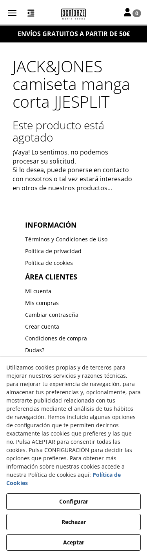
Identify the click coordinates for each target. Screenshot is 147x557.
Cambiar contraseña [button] (51, 314)
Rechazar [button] (74, 522)
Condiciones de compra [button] (56, 338)
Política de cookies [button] (49, 263)
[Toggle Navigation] (132, 13)
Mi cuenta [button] (38, 291)
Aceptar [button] (73, 542)
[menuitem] (73, 239)
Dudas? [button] (34, 350)
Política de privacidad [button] (53, 251)
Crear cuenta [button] (42, 326)
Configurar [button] (73, 501)
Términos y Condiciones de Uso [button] (66, 239)
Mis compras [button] (42, 303)
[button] (73, 14)
